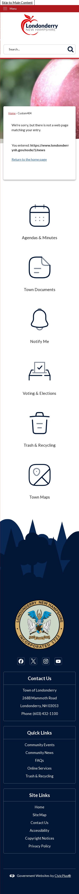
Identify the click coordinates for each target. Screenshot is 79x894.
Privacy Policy (39, 846)
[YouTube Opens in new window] (58, 661)
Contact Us (39, 822)
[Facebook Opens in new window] (21, 661)
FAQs (39, 760)
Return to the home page (29, 159)
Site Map (39, 815)
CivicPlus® (63, 876)
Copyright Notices (39, 838)
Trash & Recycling (39, 776)
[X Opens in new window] (33, 661)
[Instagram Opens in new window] (46, 661)
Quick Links (39, 733)
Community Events (40, 745)
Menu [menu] (13, 8)
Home (12, 113)
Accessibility (39, 830)
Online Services (39, 768)
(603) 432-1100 (45, 713)
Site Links (39, 795)
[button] (71, 49)
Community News (39, 752)
